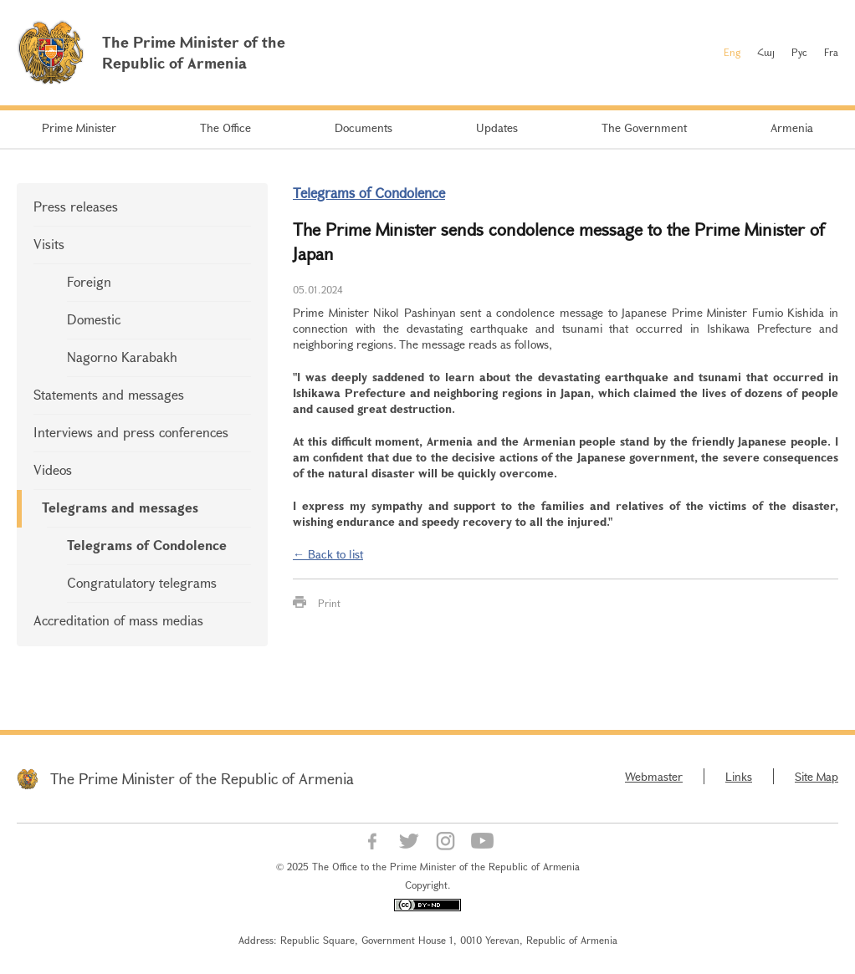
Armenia (792, 127)
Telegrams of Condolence (147, 544)
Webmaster (654, 776)
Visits (48, 243)
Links (738, 776)
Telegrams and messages (120, 507)
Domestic (93, 319)
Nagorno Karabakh (122, 356)
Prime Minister (79, 127)
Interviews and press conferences (130, 432)
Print (329, 602)
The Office (225, 127)
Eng (732, 52)
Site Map (816, 776)
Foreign (89, 281)
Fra (831, 52)
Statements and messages (108, 394)
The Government (644, 127)
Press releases (75, 206)
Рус (799, 52)
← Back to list (328, 554)
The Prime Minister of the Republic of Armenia (202, 778)
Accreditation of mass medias (118, 620)
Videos (52, 469)
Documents (363, 127)
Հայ (766, 52)
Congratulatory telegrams (142, 582)
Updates (497, 127)
